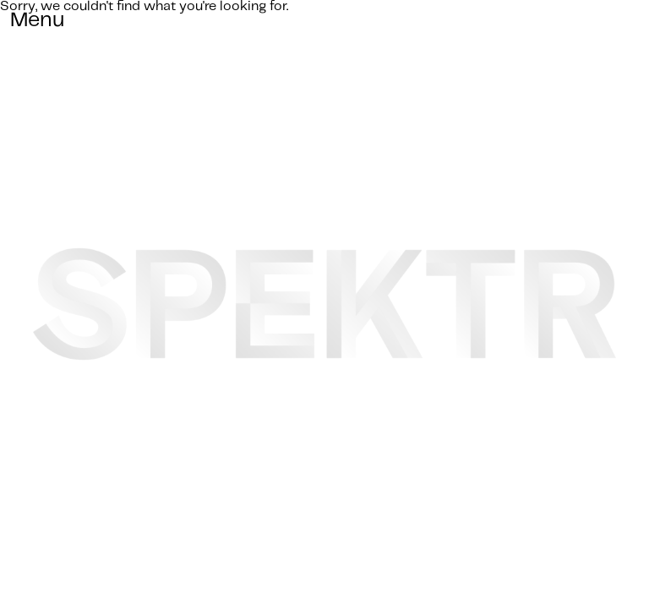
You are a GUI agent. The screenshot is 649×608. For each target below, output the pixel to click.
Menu (37, 20)
